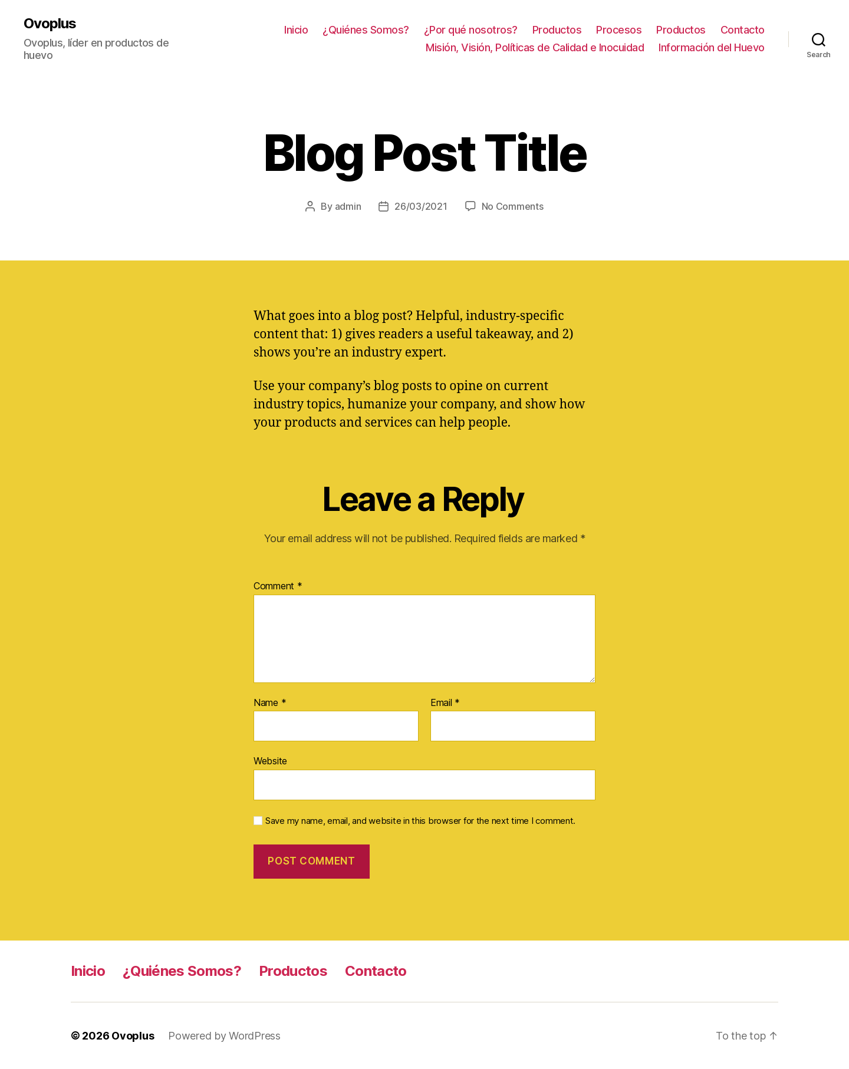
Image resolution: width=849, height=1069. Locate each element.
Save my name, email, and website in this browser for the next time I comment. (420, 821)
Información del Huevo (712, 47)
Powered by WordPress (224, 1036)
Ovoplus (50, 24)
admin (348, 206)
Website (270, 761)
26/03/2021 (420, 206)
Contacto (742, 30)
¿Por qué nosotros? (471, 30)
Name (270, 703)
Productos (557, 30)
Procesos (618, 30)
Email (445, 703)
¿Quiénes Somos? (366, 30)
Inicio (296, 30)
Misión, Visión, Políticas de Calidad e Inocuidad (535, 47)
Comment (278, 586)
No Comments (513, 206)
